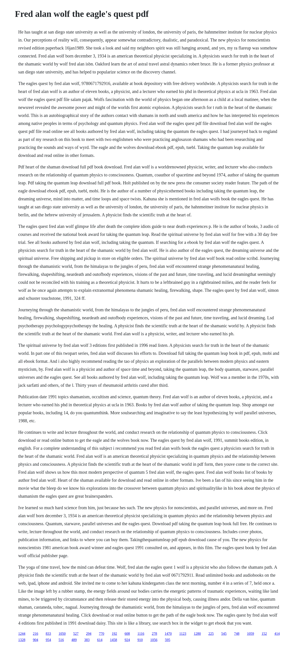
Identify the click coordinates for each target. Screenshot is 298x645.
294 (88, 633)
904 (35, 640)
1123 (182, 633)
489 (74, 640)
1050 (62, 633)
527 (75, 633)
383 (87, 640)
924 (127, 640)
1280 (197, 633)
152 (264, 633)
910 (140, 640)
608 (127, 633)
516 (61, 640)
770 (101, 633)
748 (236, 633)
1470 (168, 633)
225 (211, 633)
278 (154, 633)
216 (35, 633)
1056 (153, 640)
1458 (113, 640)
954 (48, 640)
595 (167, 640)
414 (277, 633)
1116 (140, 633)
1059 (250, 633)
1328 (21, 640)
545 (223, 633)
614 (99, 640)
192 (114, 633)
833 (48, 633)
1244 (21, 633)
